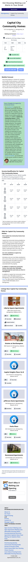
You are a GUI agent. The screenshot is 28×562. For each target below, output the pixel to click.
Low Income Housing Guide (12, 544)
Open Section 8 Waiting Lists (12, 528)
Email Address (13, 490)
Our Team (7, 514)
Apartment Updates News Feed (13, 535)
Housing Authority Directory (12, 533)
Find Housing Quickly (10, 543)
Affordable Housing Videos (12, 531)
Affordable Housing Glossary (12, 553)
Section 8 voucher (9, 155)
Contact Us (7, 520)
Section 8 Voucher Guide (11, 546)
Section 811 (10, 107)
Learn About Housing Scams (12, 552)
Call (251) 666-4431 (10, 70)
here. (3, 279)
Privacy (6, 518)
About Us (7, 512)
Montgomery (5, 13)
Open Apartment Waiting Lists (13, 529)
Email (21, 70)
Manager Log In (9, 522)
